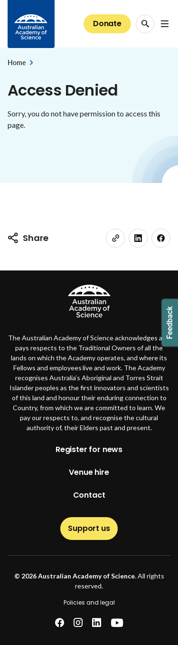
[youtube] (117, 622)
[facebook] (160, 238)
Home (16, 62)
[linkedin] (138, 238)
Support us (89, 528)
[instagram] (78, 622)
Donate (107, 23)
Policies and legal (89, 602)
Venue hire (89, 472)
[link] (115, 238)
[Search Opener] (145, 24)
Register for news (89, 449)
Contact (89, 495)
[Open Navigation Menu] (164, 23)
